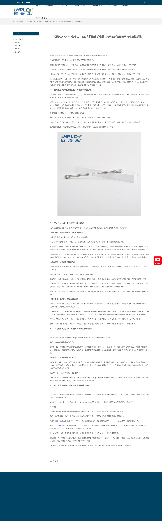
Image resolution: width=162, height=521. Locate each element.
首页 (14, 21)
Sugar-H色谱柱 (60, 425)
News (21, 21)
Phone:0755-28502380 (25, 3)
